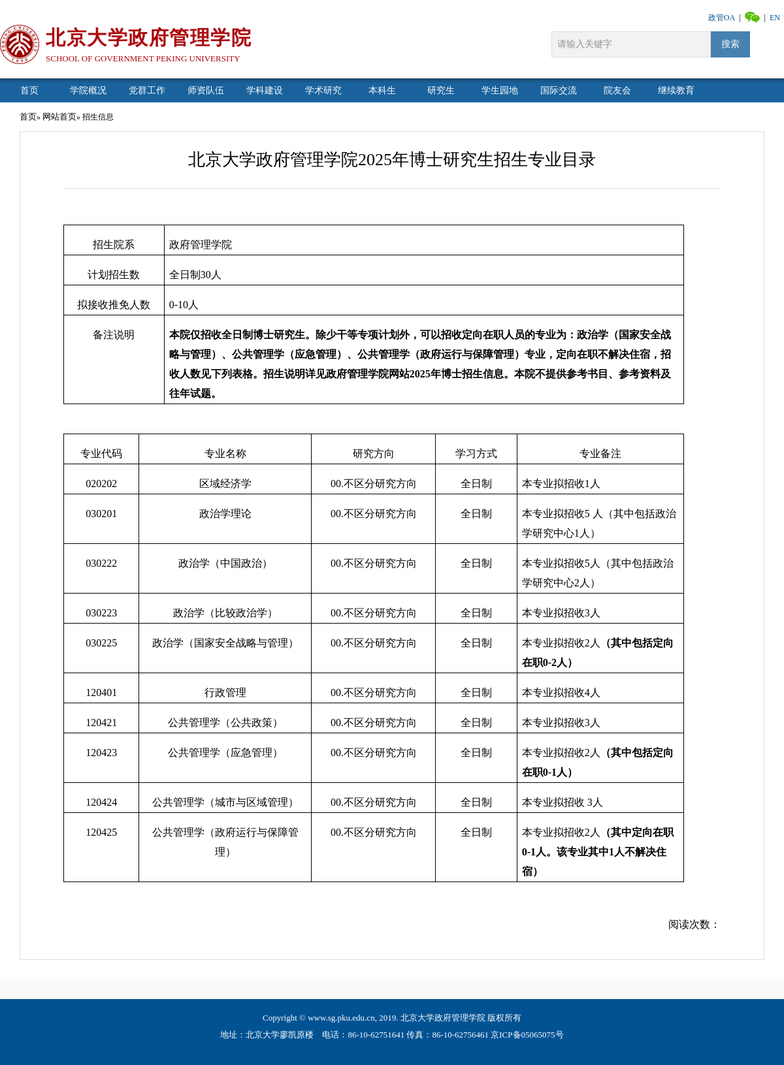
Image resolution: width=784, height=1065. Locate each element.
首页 (28, 116)
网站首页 (59, 116)
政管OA (721, 17)
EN (775, 17)
